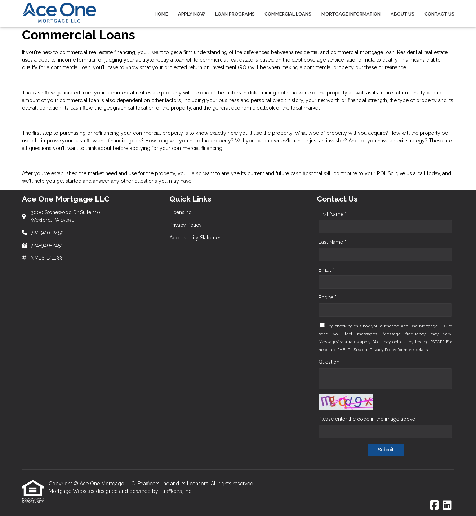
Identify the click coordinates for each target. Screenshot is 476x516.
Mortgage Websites (72, 491)
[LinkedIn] (447, 505)
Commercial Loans (287, 14)
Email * (326, 270)
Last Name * (332, 242)
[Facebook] (434, 505)
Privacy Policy (383, 349)
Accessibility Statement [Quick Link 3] (196, 238)
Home (161, 14)
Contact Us (439, 14)
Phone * (328, 297)
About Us (402, 14)
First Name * (333, 214)
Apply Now (191, 14)
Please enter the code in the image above (367, 419)
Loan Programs (235, 14)
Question (329, 362)
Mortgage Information (351, 14)
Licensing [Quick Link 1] (180, 212)
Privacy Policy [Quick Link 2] (185, 225)
